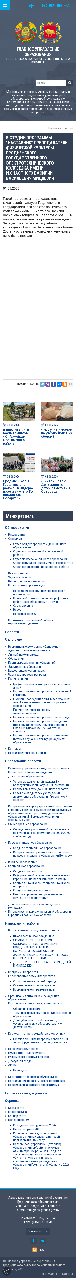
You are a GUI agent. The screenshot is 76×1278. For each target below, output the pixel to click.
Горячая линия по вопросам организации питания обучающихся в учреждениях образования (41, 739)
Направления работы (22, 923)
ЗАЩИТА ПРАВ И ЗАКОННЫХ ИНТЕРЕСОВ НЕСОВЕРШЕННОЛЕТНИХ (40, 956)
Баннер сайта (17, 1116)
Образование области (23, 761)
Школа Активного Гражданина (33, 936)
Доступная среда (20, 1061)
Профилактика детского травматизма (33, 1084)
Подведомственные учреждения (30, 772)
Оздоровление (23, 605)
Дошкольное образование (26, 776)
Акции (12, 1065)
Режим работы (18, 573)
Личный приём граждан (24, 654)
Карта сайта (16, 1107)
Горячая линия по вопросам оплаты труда (41, 717)
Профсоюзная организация (26, 585)
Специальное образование (26, 866)
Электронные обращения (25, 666)
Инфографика (17, 1111)
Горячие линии (18, 678)
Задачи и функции (20, 577)
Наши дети (20, 1070)
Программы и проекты (23, 972)
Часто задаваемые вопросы (27, 674)
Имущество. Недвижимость (26, 1052)
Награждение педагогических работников (36, 1080)
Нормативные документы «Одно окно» (34, 646)
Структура (15, 538)
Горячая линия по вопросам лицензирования (31, 711)
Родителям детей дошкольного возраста (40, 789)
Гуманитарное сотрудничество (29, 1056)
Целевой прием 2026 (27, 1129)
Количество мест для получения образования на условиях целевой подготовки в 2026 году (36, 1137)
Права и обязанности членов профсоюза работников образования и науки (40, 600)
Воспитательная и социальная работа (33, 930)
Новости (67, 128)
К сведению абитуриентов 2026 (34, 1125)
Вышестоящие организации (27, 581)
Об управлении (17, 527)
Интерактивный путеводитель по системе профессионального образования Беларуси (42, 854)
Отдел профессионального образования (40, 559)
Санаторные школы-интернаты (34, 985)
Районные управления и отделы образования (38, 768)
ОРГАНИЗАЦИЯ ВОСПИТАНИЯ (32, 940)
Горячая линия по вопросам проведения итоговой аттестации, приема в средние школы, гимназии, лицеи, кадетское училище (40, 726)
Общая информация (27, 1008)
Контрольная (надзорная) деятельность (35, 1003)
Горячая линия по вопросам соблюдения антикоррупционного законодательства (40, 1040)
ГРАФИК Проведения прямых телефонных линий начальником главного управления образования (41, 702)
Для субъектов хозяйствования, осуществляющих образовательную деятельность (37, 1024)
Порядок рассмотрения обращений (32, 662)
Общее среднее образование (28, 824)
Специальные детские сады (32, 890)
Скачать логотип (38, 1231)
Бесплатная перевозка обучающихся (33, 1076)
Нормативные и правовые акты (34, 989)
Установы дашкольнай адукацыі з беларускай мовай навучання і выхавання (41, 783)
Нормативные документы (26, 1093)
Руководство (17, 534)
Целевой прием (18, 1119)
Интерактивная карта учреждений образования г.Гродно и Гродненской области (40, 913)
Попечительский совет (23, 1048)
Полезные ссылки (25, 613)
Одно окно (13, 639)
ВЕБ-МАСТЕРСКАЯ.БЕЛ (57, 1274)
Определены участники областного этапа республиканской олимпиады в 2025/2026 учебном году (41, 833)
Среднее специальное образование (37, 848)
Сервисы (12, 1101)
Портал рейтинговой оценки (27, 752)
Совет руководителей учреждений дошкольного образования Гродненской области (40, 796)
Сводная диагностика (28, 871)
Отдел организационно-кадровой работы (41, 566)
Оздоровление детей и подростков (31, 976)
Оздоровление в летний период (34, 981)
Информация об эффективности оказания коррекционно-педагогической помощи (41, 877)
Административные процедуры (29, 650)
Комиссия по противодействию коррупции (36, 1033)
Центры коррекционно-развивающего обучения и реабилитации (39, 896)
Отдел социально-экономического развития (43, 562)
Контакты (14, 748)
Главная (53, 128)
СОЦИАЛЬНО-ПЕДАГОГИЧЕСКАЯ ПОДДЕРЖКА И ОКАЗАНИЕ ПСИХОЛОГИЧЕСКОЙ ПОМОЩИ (35, 947)
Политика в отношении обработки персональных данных (31, 622)
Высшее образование (22, 862)
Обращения (16, 658)
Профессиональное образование (30, 842)
